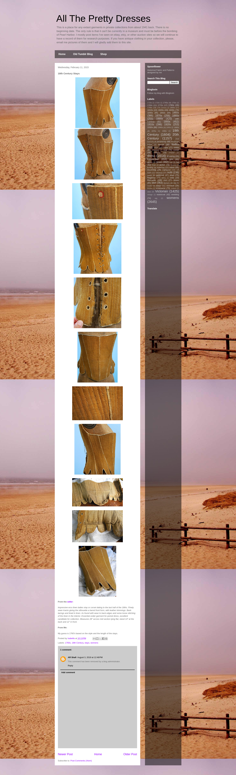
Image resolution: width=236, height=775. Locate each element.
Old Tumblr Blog (83, 54)
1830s (171, 110)
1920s (167, 124)
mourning (151, 170)
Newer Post (65, 754)
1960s (176, 127)
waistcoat (161, 194)
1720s (157, 103)
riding (164, 178)
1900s (167, 121)
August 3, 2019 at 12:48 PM (90, 657)
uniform (173, 188)
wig (156, 198)
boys (156, 147)
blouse (161, 144)
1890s (159, 118)
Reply (70, 665)
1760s (68, 643)
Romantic (151, 180)
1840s (150, 113)
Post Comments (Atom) (81, 760)
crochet (171, 153)
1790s (149, 107)
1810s (150, 110)
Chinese (155, 150)
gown (159, 162)
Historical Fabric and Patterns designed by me (160, 71)
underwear (160, 188)
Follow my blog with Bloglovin (160, 93)
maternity (161, 167)
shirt (165, 180)
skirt (154, 182)
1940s (160, 127)
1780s (171, 105)
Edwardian (153, 159)
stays (87, 643)
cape (166, 147)
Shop (103, 54)
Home (62, 54)
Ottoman (159, 173)
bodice (175, 144)
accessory (161, 141)
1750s (174, 103)
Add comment (68, 672)
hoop (154, 165)
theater (149, 188)
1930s (150, 127)
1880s (175, 115)
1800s (172, 107)
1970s (154, 131)
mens (171, 167)
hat (177, 162)
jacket (162, 165)
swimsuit (170, 185)
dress (151, 156)
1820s (161, 110)
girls (171, 159)
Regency (151, 178)
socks (149, 186)
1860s (175, 112)
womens (94, 643)
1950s (168, 127)
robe (172, 178)
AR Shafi (72, 657)
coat (165, 150)
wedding (175, 194)
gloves (150, 162)
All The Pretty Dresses (103, 18)
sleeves (167, 183)
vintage (150, 195)
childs (176, 147)
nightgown (166, 170)
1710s (149, 103)
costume (157, 152)
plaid (172, 175)
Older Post (130, 754)
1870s (158, 115)
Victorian (161, 191)
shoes (176, 180)
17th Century (162, 108)
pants (149, 175)
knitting (150, 167)
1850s (162, 113)
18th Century (77, 643)
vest (149, 192)
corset (176, 150)
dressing (171, 156)
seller (70, 602)
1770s (160, 105)
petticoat (160, 175)
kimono (173, 165)
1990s (164, 131)
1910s (150, 124)
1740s (165, 103)
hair (171, 162)
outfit (170, 172)
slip (174, 183)
